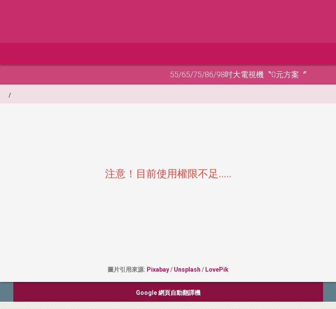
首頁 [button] (25, 53)
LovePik (216, 269)
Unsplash (187, 269)
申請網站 (107, 53)
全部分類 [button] (64, 53)
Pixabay (158, 269)
